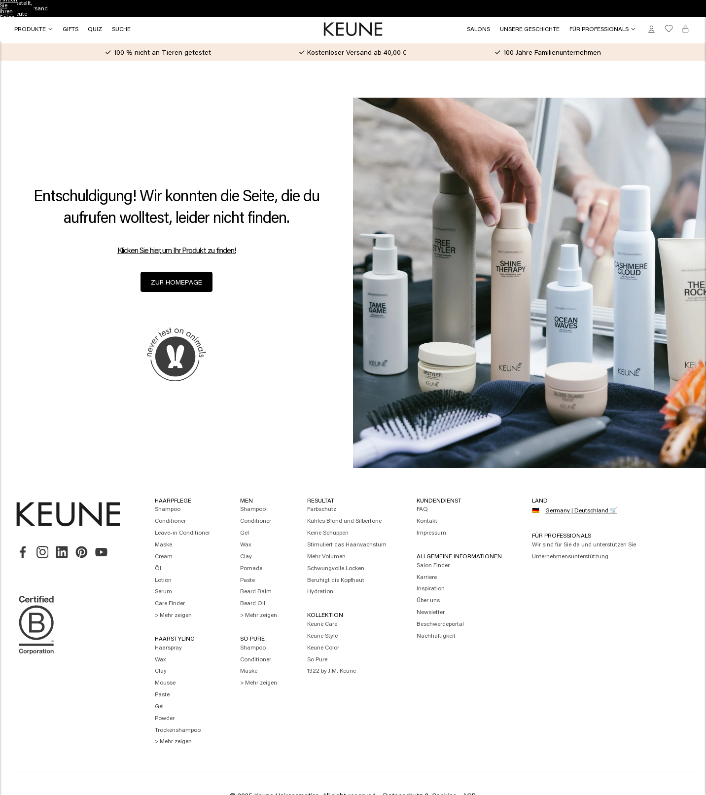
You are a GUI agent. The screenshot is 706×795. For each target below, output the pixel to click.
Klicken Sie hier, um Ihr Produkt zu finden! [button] (176, 250)
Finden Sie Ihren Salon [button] (353, 8)
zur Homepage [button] (176, 282)
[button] (70, 29)
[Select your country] (578, 511)
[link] (478, 29)
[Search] (121, 29)
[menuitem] (182, 509)
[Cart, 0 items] (685, 29)
